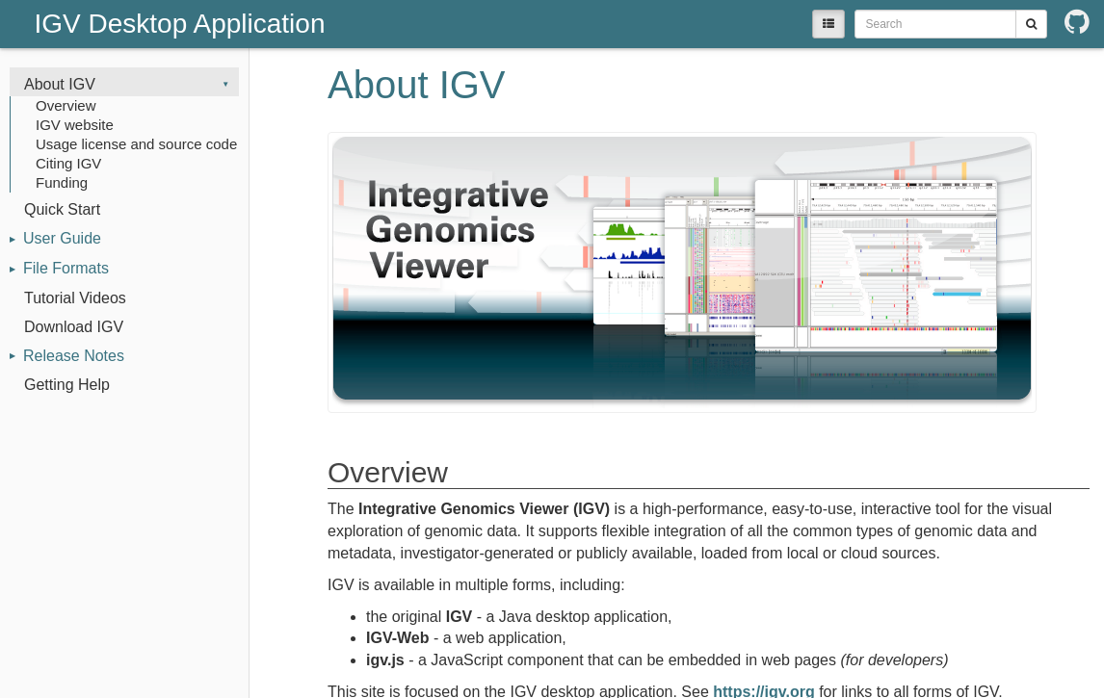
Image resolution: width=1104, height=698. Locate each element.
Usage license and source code (136, 144)
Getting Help (67, 384)
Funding (62, 182)
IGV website (75, 124)
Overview (66, 105)
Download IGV (73, 327)
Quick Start (62, 209)
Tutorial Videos (75, 298)
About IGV (59, 84)
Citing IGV (68, 163)
